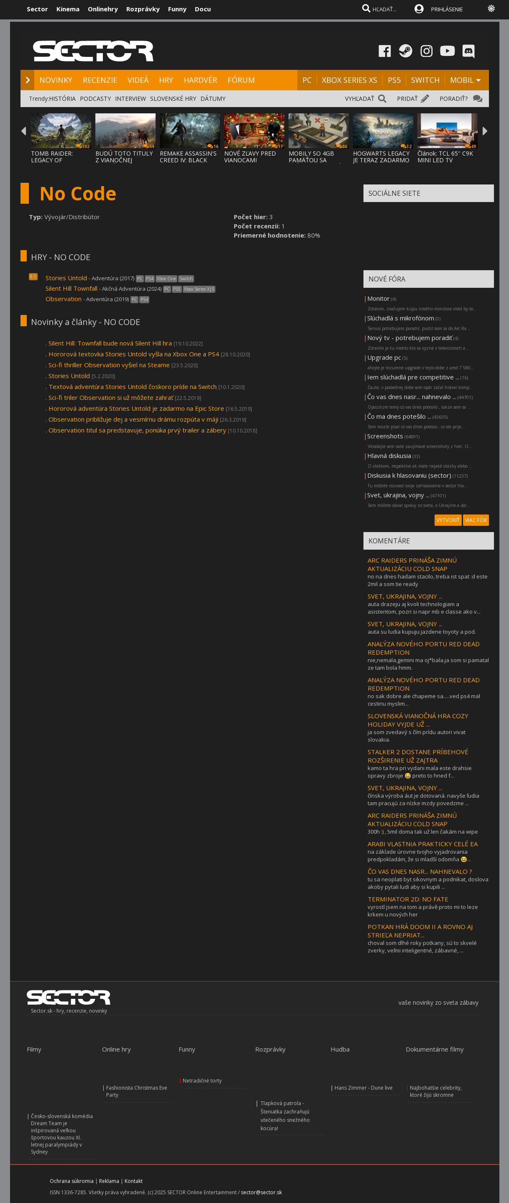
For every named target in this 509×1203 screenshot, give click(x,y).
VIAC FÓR (476, 520)
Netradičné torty (202, 1080)
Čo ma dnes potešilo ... (399, 416)
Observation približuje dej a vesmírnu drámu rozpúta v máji (133, 419)
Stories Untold (66, 278)
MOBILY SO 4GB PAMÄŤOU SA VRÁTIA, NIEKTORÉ (315, 160)
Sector (37, 9)
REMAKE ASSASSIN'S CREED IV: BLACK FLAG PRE (188, 160)
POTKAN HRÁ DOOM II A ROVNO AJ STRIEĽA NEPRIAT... (420, 930)
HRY (166, 80)
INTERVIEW (130, 98)
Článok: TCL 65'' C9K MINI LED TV (445, 156)
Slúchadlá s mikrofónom (400, 318)
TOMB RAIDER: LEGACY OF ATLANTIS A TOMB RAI (57, 163)
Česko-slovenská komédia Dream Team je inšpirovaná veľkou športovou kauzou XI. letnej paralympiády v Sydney (62, 1134)
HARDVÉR (200, 80)
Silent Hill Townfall (71, 288)
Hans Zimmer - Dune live (364, 1087)
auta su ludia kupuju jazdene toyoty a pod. (422, 631)
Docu (203, 9)
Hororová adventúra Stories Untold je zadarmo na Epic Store (136, 408)
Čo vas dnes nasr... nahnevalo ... (411, 396)
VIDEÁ (138, 80)
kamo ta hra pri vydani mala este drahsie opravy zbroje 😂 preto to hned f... (420, 771)
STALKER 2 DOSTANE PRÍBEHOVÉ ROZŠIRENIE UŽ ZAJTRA (418, 755)
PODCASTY (95, 98)
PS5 (394, 80)
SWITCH (425, 80)
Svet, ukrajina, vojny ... (398, 495)
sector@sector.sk (261, 1192)
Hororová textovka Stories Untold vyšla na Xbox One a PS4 (134, 354)
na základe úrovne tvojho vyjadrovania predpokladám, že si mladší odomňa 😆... (419, 855)
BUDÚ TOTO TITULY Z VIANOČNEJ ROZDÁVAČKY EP (124, 160)
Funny (177, 9)
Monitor (378, 298)
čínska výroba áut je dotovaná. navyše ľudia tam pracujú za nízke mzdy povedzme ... (423, 799)
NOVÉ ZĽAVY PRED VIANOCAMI (250, 156)
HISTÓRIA (62, 98)
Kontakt (134, 1181)
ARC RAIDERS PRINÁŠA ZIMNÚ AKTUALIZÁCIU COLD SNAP (412, 564)
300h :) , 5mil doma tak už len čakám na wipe (423, 831)
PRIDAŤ (407, 98)
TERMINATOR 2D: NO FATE (408, 899)
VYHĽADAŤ (359, 98)
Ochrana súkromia (72, 1181)
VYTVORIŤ (448, 520)
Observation (64, 298)
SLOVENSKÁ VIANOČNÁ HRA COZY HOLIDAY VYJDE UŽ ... (418, 720)
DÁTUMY (212, 98)
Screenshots (385, 436)
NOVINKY (55, 80)
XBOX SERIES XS (349, 80)
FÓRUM (241, 80)
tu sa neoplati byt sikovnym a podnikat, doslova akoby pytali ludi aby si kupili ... (428, 883)
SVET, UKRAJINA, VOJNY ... (405, 596)
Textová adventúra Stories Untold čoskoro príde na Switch (133, 386)
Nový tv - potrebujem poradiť (409, 337)
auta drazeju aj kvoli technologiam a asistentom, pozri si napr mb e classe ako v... (424, 607)
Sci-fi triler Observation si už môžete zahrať (111, 397)
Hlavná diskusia (389, 455)
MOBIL (462, 80)
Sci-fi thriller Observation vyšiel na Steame (109, 365)
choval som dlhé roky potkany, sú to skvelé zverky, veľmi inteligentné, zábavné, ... (422, 946)
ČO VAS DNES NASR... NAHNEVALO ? (420, 871)
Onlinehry (103, 9)
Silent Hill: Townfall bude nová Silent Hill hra (110, 343)
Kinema (67, 9)
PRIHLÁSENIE (447, 9)
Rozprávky (143, 9)
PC (307, 80)
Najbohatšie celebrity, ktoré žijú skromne (436, 1091)
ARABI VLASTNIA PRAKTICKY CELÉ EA (423, 844)
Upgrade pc (384, 357)
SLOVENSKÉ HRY (173, 98)
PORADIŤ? (454, 98)
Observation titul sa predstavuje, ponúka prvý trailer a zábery (137, 430)
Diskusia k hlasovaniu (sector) (409, 475)
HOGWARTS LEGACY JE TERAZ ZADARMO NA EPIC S (381, 160)
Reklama (109, 1181)
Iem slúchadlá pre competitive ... (413, 377)
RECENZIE (100, 80)
